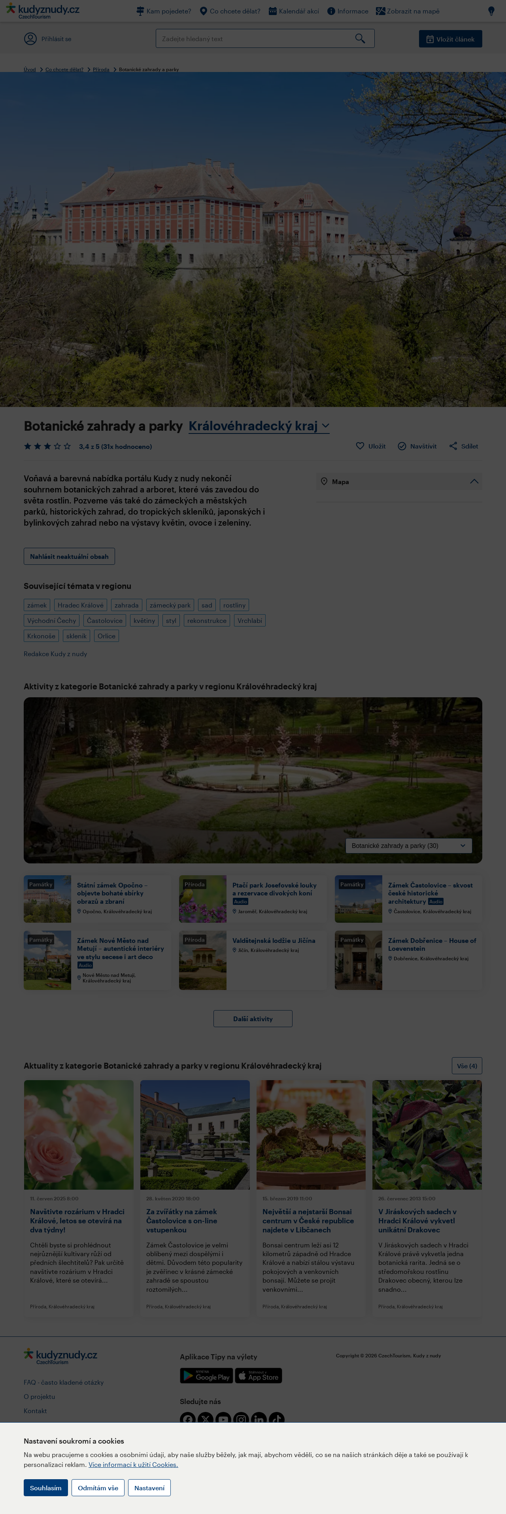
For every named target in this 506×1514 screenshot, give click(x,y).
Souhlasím (46, 1487)
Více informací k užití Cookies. (133, 1464)
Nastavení (149, 1487)
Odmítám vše (98, 1487)
